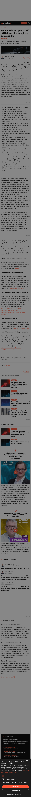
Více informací (26, 770)
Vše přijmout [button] (15, 787)
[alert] (15, 398)
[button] (15, 773)
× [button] (29, 760)
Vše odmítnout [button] (15, 790)
